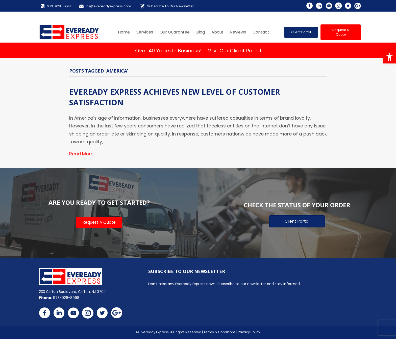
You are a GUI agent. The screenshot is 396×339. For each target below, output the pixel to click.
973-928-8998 (66, 297)
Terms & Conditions (220, 332)
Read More (81, 154)
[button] (389, 56)
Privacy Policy (249, 332)
